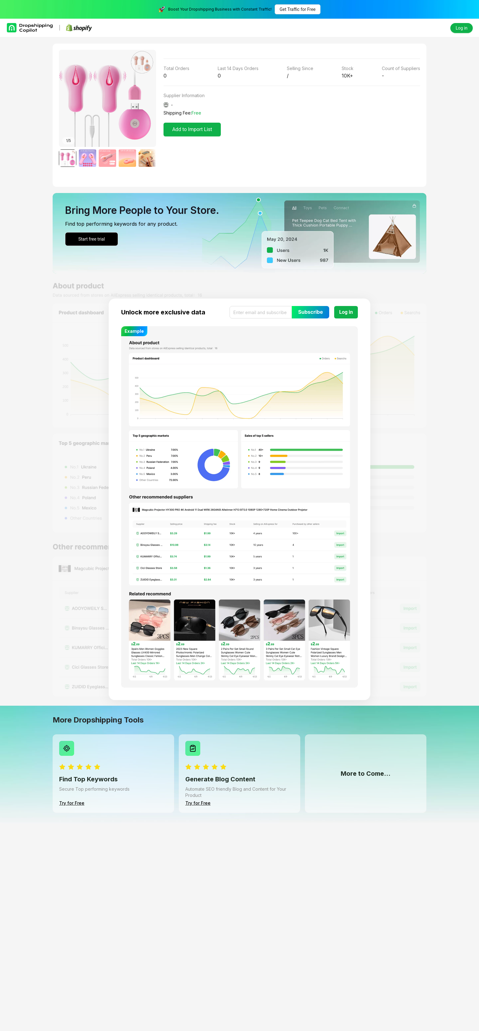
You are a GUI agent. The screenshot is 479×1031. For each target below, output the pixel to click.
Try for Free (71, 803)
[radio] (62, 767)
